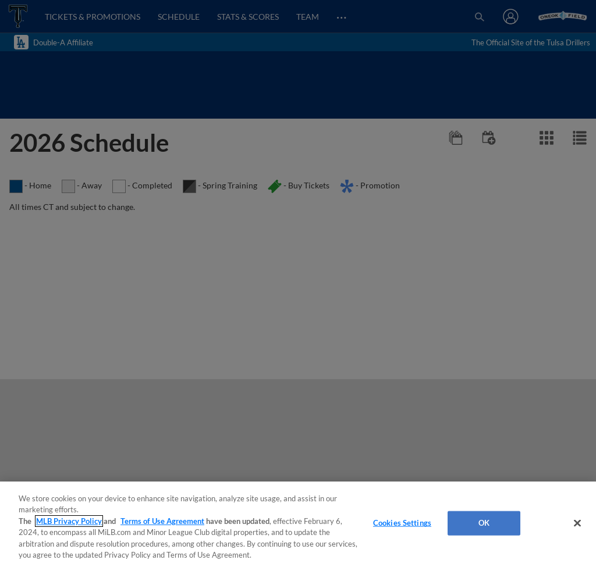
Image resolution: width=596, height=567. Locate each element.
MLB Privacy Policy (69, 521)
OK (483, 522)
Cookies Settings (402, 522)
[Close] (577, 523)
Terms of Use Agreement (162, 521)
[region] (298, 524)
